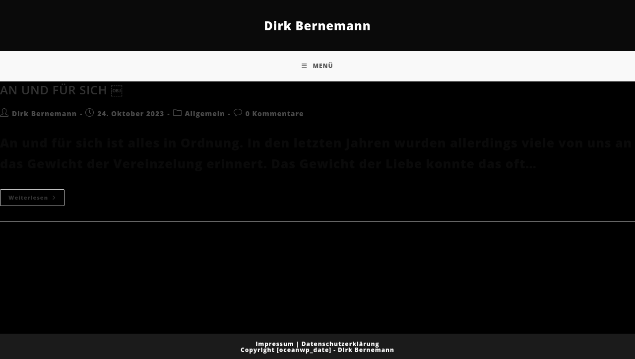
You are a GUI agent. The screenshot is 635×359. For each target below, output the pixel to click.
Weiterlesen (36, 195)
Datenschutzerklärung (341, 344)
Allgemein (205, 113)
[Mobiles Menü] (317, 66)
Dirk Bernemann (317, 25)
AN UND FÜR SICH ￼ (61, 89)
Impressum (274, 344)
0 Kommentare (275, 113)
